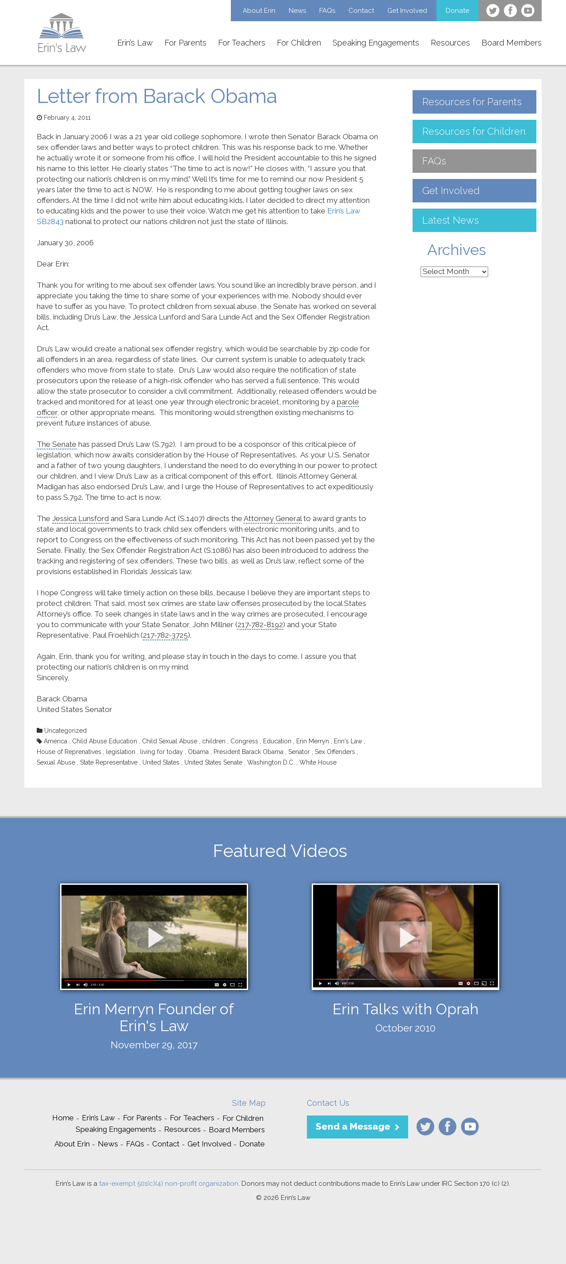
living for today (161, 751)
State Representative (109, 762)
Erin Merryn (312, 741)
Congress (244, 741)
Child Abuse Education (104, 741)
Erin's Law (348, 741)
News (297, 11)
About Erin (259, 11)
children (214, 741)
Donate (457, 11)
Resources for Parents (472, 101)
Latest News (450, 220)
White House (318, 762)
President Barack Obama (248, 751)
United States (161, 762)
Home (63, 1117)
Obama (198, 751)
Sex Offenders (335, 751)
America (55, 741)
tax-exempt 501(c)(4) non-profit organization (168, 1184)
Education (277, 741)
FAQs (327, 11)
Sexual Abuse (56, 762)
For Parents (185, 42)
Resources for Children (474, 131)
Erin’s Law (135, 42)
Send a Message (353, 1126)
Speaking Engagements (376, 42)
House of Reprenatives (69, 751)
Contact (361, 11)
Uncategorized (65, 730)
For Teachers (241, 42)
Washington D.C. (270, 762)
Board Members (512, 42)
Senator (299, 751)
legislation (120, 751)
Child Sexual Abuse (169, 741)
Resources (450, 42)
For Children (299, 42)
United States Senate (213, 762)
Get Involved (407, 11)
